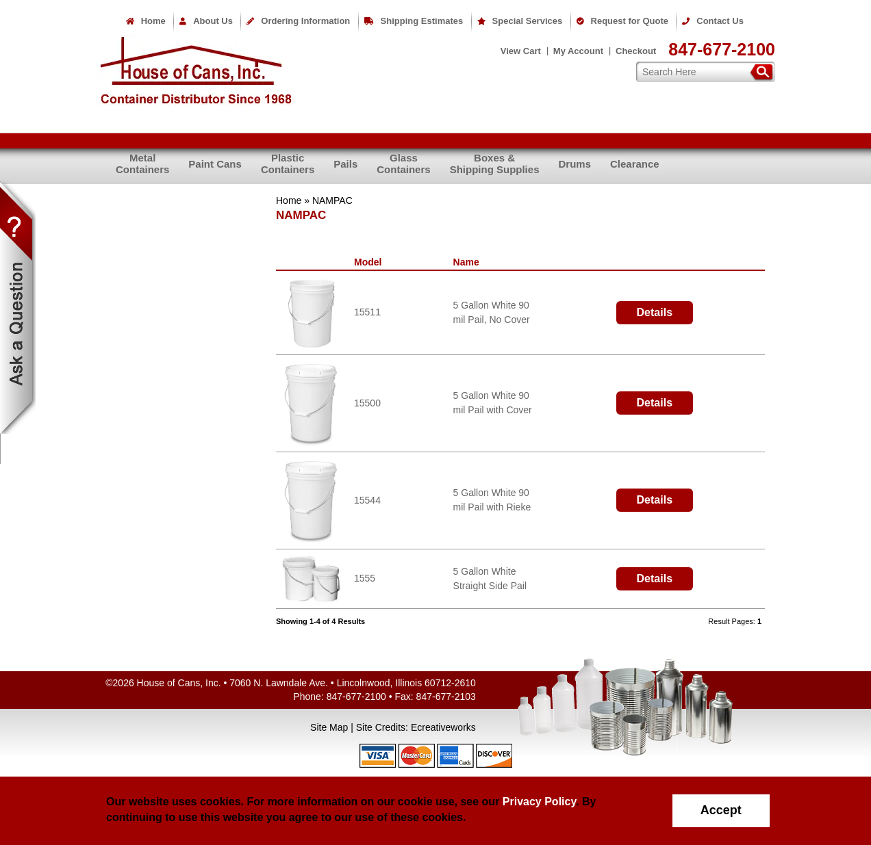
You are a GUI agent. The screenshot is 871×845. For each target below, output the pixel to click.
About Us (206, 21)
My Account (578, 51)
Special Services (520, 21)
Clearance (634, 164)
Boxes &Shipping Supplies (495, 163)
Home (146, 21)
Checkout (636, 51)
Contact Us (713, 21)
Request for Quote (622, 21)
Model (370, 262)
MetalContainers (142, 163)
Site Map (329, 727)
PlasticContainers (287, 163)
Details (654, 312)
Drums (574, 164)
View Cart (521, 51)
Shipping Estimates (414, 21)
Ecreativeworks (443, 727)
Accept (721, 810)
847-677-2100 (721, 49)
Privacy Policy (539, 801)
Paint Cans (215, 164)
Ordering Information (298, 21)
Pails (345, 164)
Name (469, 262)
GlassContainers (403, 163)
